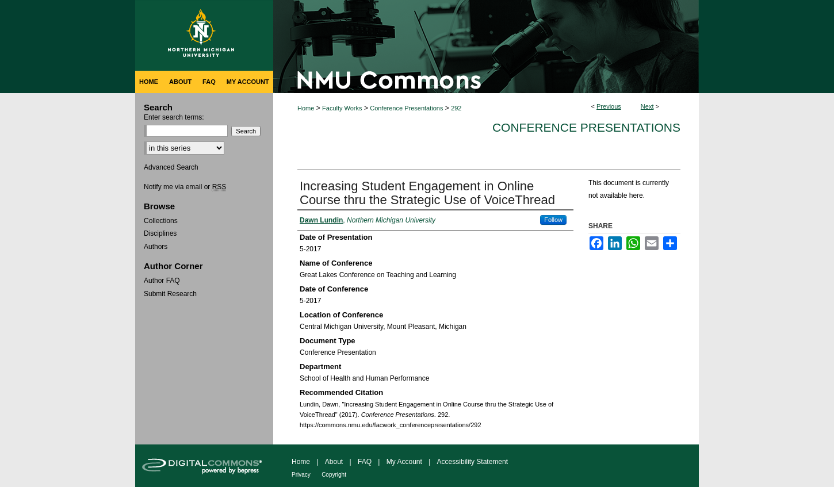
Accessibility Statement (472, 462)
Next (647, 106)
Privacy (301, 474)
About (334, 462)
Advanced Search (171, 167)
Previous (608, 106)
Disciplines (160, 233)
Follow (553, 219)
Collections (161, 221)
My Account (404, 462)
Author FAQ (162, 281)
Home (305, 108)
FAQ (365, 462)
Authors (155, 247)
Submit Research (170, 294)
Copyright (334, 474)
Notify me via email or (185, 187)
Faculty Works (342, 108)
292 (456, 108)
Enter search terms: (174, 117)
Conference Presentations (406, 108)
